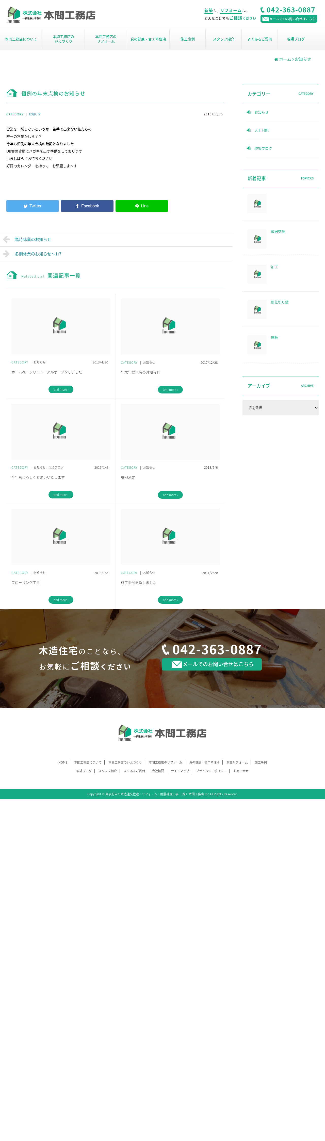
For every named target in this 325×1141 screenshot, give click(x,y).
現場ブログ (296, 38)
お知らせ (35, 114)
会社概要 (158, 771)
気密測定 (128, 477)
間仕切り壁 (280, 302)
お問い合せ (241, 771)
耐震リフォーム (237, 762)
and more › (61, 389)
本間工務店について (21, 38)
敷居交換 (278, 231)
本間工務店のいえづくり (63, 38)
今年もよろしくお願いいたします (38, 477)
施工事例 (188, 38)
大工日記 (261, 130)
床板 (274, 337)
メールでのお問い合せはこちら (213, 664)
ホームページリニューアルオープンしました (46, 371)
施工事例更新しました (138, 582)
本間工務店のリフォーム (106, 38)
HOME (62, 762)
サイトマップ (180, 771)
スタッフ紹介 (223, 38)
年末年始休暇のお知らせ (140, 372)
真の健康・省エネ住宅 (148, 38)
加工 (274, 266)
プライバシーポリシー (211, 771)
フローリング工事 (25, 582)
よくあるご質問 (259, 38)
